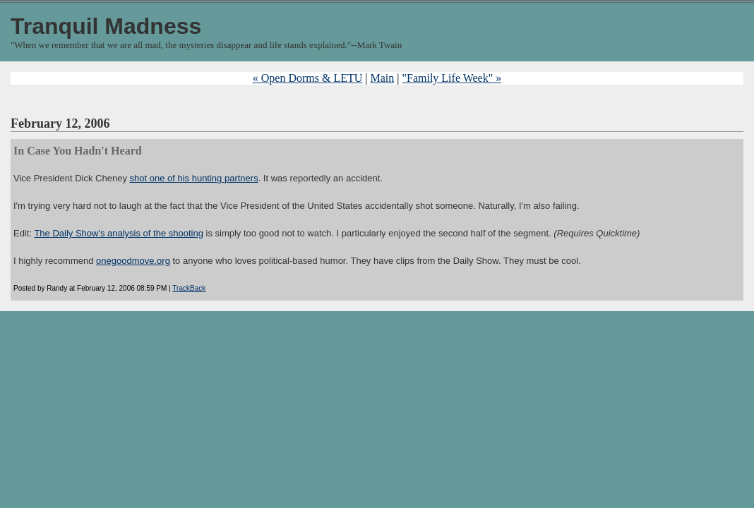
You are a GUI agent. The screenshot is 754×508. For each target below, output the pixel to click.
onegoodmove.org (133, 260)
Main (382, 78)
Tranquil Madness (106, 26)
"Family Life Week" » (451, 78)
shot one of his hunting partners (194, 178)
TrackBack (188, 288)
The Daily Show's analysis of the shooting (118, 233)
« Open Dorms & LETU (308, 78)
